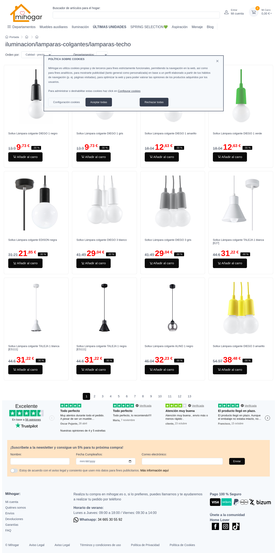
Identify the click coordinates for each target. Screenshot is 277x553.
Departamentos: (84, 54)
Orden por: (12, 54)
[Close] (217, 61)
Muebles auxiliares (54, 27)
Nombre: (16, 454)
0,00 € (267, 11)
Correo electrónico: (154, 454)
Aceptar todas (98, 102)
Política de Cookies (182, 545)
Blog (210, 27)
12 (179, 396)
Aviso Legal (36, 545)
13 (189, 396)
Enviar (237, 461)
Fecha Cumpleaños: (89, 454)
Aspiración (180, 27)
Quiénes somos (15, 507)
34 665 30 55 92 (110, 519)
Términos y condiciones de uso (100, 545)
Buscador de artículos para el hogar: (77, 8)
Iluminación (80, 27)
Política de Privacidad (145, 545)
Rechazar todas (154, 102)
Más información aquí (154, 470)
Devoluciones (14, 519)
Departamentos (21, 27)
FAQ (8, 530)
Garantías (11, 524)
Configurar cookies (129, 91)
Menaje (197, 27)
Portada (12, 37)
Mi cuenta (11, 502)
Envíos (9, 513)
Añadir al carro (25, 157)
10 (160, 396)
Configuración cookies (66, 102)
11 (170, 396)
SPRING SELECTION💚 (149, 27)
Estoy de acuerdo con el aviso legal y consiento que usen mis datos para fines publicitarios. (94, 470)
